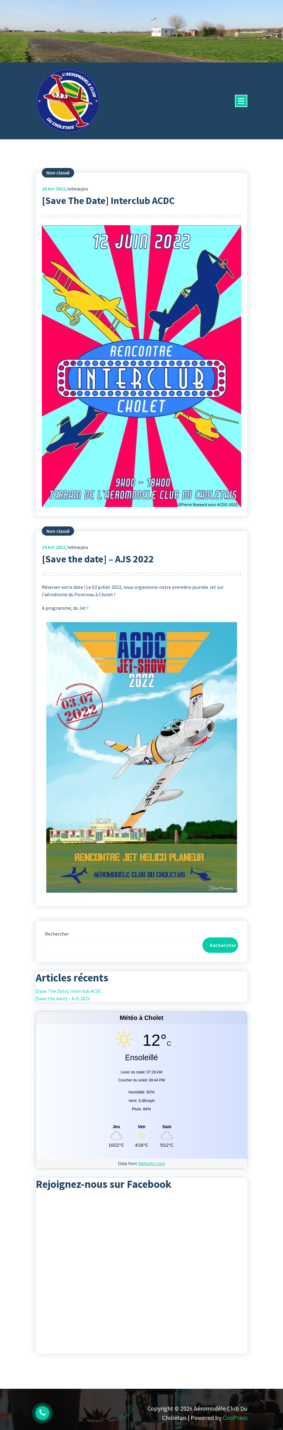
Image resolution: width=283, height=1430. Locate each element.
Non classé (58, 173)
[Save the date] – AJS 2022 (98, 559)
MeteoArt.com (151, 1163)
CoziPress (235, 1417)
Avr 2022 (54, 189)
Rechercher (57, 934)
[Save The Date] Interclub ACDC (108, 200)
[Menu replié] (241, 101)
